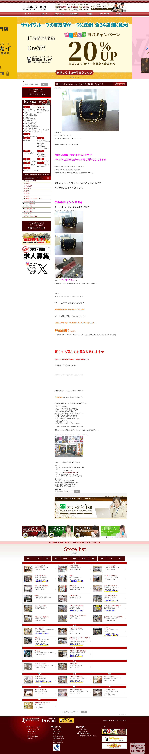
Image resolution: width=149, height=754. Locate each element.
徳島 (93, 558)
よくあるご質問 (57, 740)
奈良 (47, 558)
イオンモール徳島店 (29, 165)
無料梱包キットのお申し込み (32, 198)
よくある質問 (28, 211)
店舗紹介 (26, 183)
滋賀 (83, 558)
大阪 (28, 558)
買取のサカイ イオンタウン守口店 (33, 131)
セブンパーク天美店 (29, 123)
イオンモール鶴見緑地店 (30, 122)
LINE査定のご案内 (58, 738)
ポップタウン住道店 (43, 111)
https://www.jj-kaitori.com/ (71, 472)
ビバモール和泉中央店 (30, 114)
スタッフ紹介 (28, 186)
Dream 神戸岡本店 (109, 631)
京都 (74, 558)
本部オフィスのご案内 (30, 216)
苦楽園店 (40, 145)
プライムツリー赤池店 (30, 161)
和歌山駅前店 (27, 140)
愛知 (102, 558)
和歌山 (65, 558)
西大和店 (40, 153)
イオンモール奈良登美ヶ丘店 (74, 654)
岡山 (56, 558)
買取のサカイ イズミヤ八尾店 (74, 618)
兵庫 (37, 558)
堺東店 (26, 112)
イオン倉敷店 (41, 166)
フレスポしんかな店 (29, 111)
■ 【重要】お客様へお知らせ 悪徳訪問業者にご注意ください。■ (74, 542)
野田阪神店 (27, 117)
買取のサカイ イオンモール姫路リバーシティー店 (74, 641)
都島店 (40, 112)
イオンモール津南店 (43, 161)
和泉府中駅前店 (42, 109)
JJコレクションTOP (30, 181)
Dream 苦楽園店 (39, 641)
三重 (111, 558)
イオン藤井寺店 (28, 120)
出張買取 (26, 196)
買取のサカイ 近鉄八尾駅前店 (32, 126)
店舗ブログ (27, 188)
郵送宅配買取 (57, 731)
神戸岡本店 (41, 143)
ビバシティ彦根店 (29, 153)
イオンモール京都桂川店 (30, 136)
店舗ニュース (32, 731)
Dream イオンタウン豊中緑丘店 (74, 608)
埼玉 (120, 558)
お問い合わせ (28, 213)
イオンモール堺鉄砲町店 (30, 115)
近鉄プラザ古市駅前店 (30, 119)
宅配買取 (26, 193)
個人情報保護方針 (29, 208)
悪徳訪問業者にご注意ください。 (88, 735)
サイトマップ (28, 206)
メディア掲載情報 (29, 203)
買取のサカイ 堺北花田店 (30, 128)
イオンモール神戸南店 (44, 142)
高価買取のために (29, 201)
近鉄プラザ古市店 (109, 589)
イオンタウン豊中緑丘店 (30, 125)
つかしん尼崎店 (42, 140)
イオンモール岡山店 (43, 165)
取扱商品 (26, 191)
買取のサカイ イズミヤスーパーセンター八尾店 (36, 130)
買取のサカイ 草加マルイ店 (31, 170)
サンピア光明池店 (29, 109)
